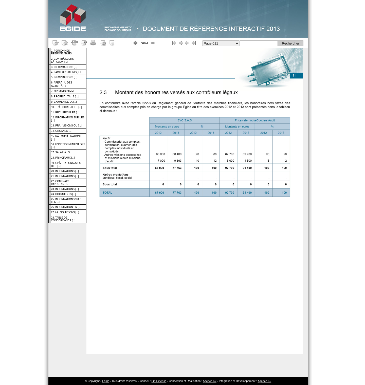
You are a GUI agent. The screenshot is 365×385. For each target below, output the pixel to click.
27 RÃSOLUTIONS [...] (65, 212)
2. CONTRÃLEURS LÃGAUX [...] (62, 60)
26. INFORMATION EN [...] (66, 207)
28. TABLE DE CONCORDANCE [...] (63, 219)
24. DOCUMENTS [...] (63, 194)
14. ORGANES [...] (61, 131)
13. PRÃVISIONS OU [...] (66, 125)
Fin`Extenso (159, 380)
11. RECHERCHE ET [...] (65, 112)
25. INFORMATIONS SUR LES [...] (66, 200)
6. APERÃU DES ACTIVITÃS (61, 84)
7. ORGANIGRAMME (63, 91)
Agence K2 (209, 380)
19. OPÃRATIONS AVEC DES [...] (66, 164)
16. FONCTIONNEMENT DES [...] (68, 145)
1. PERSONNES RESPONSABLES (61, 52)
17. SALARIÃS (60, 152)
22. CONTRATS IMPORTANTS (60, 182)
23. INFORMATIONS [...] (65, 189)
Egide (105, 380)
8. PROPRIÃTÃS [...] (65, 96)
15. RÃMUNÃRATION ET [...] (67, 138)
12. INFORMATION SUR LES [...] (68, 119)
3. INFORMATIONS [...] (64, 67)
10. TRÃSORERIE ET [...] (66, 107)
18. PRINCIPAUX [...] (63, 157)
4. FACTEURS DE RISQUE (66, 72)
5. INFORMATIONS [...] (64, 77)
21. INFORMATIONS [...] (65, 176)
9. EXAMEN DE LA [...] (64, 101)
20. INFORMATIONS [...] (65, 171)
